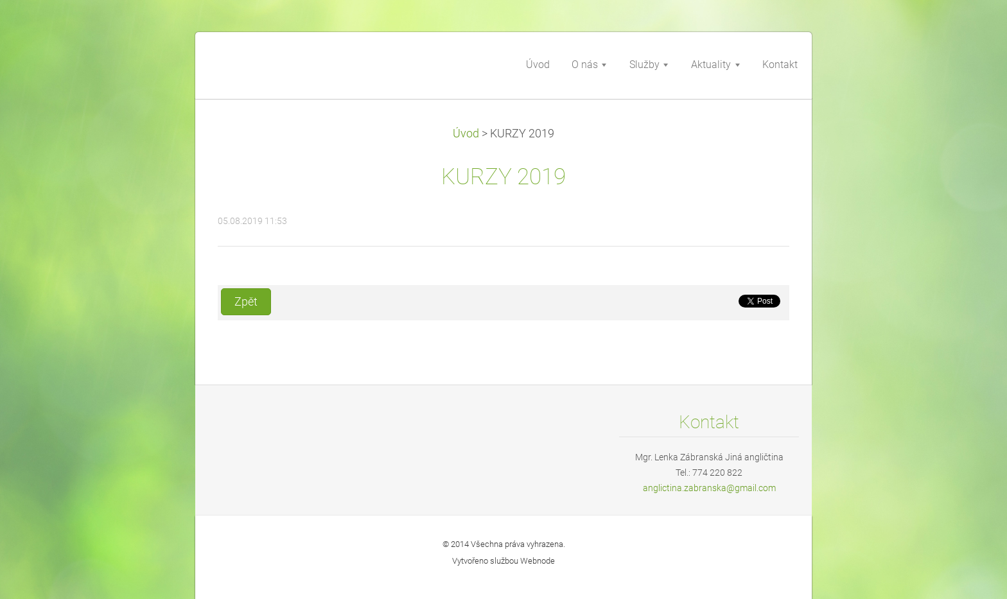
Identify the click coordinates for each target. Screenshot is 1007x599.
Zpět (246, 301)
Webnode (537, 561)
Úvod (466, 133)
